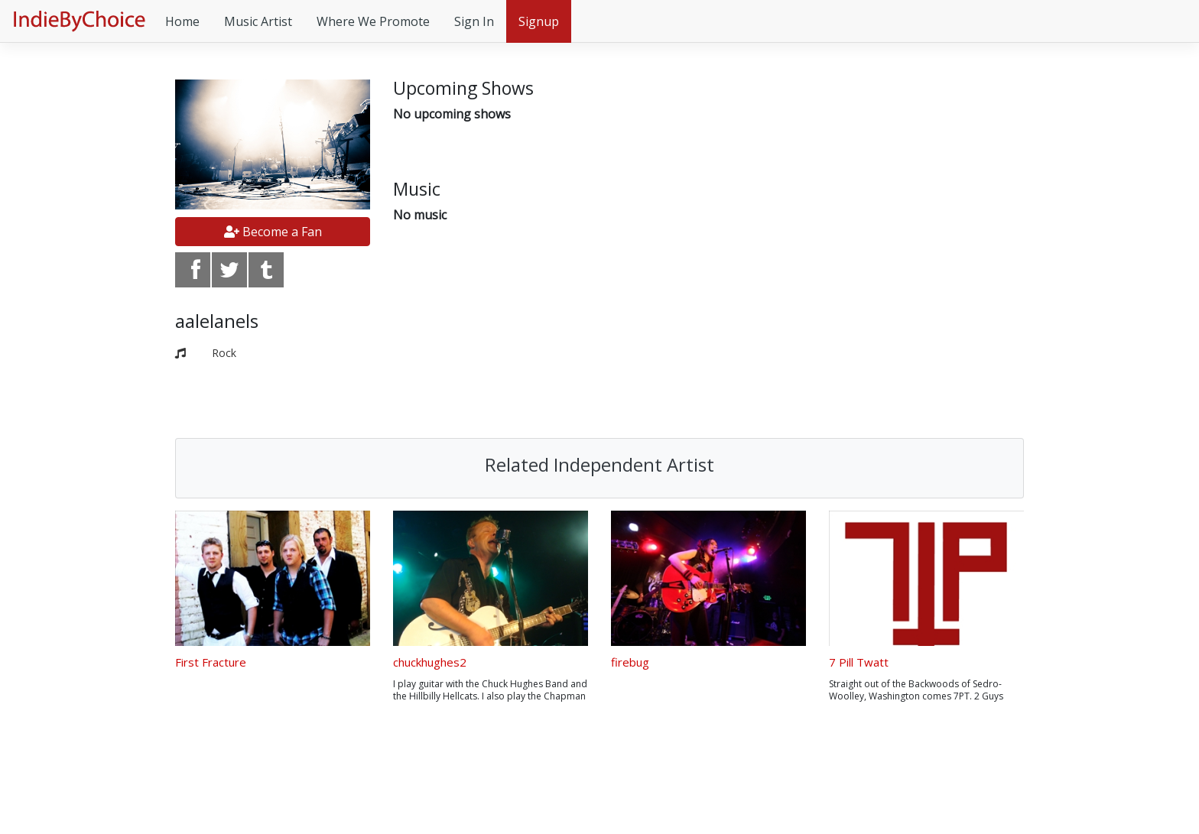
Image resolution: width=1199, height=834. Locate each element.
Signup (538, 21)
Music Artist (258, 21)
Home (182, 21)
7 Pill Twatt (859, 662)
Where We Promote (373, 21)
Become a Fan (273, 231)
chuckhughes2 (429, 662)
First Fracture (210, 662)
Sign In (474, 21)
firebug (630, 662)
